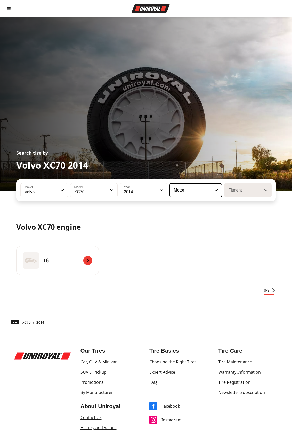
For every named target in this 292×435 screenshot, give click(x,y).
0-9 (270, 290)
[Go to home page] (150, 8)
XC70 (26, 322)
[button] (62, 190)
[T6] (57, 260)
